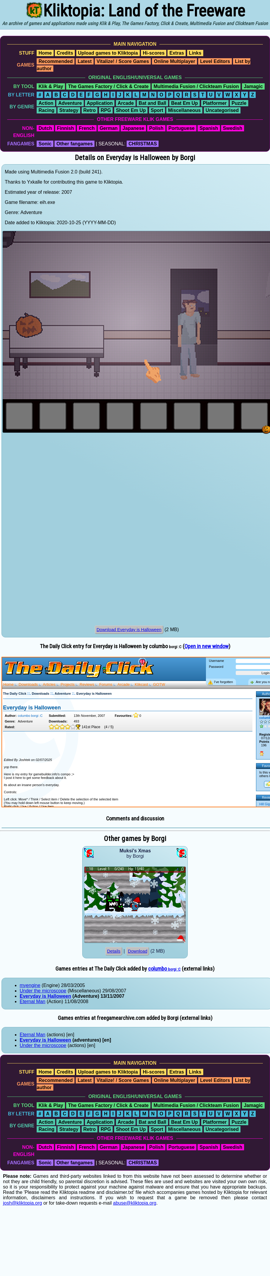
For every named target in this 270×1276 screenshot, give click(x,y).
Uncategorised (222, 110)
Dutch (45, 128)
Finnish (65, 128)
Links (195, 53)
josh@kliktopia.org (22, 1203)
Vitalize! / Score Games (123, 61)
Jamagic (253, 86)
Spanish (208, 128)
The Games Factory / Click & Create (108, 86)
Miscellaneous (184, 110)
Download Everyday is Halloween (129, 629)
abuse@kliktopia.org (134, 1203)
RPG (106, 110)
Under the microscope (43, 990)
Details (113, 951)
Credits (65, 53)
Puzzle (239, 103)
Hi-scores (154, 53)
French (86, 128)
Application (100, 103)
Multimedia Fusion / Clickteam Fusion (196, 86)
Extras (176, 53)
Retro (89, 110)
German (108, 128)
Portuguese (181, 128)
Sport (157, 110)
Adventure (70, 103)
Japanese (133, 128)
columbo (164, 969)
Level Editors (215, 61)
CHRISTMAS (142, 143)
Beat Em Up (184, 103)
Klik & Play (50, 86)
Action (45, 103)
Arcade (126, 103)
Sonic (45, 143)
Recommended (55, 61)
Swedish (232, 128)
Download (137, 951)
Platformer (215, 103)
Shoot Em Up (131, 110)
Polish (156, 128)
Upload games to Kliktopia (108, 53)
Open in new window (206, 646)
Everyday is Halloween (45, 996)
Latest (84, 61)
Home (45, 53)
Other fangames (74, 143)
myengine (30, 985)
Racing (46, 110)
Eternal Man (32, 1001)
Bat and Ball (152, 103)
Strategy (68, 110)
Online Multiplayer (174, 61)
